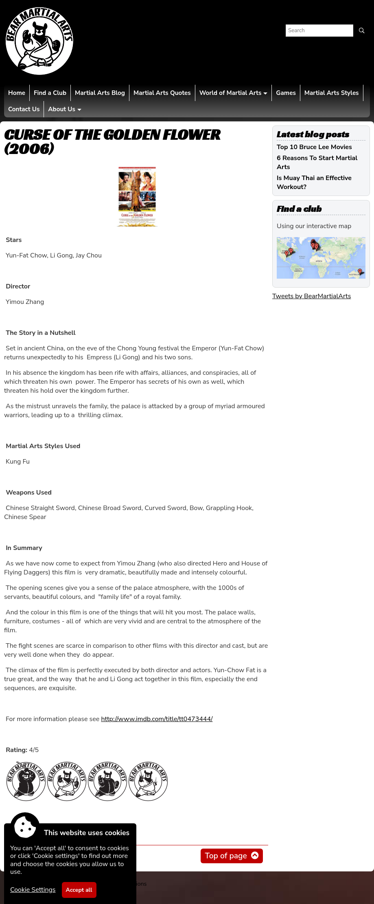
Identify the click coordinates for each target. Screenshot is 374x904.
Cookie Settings (33, 889)
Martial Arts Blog (100, 93)
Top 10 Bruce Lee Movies (314, 147)
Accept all (79, 890)
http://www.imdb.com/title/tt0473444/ (156, 719)
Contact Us (23, 109)
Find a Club (50, 93)
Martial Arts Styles (331, 93)
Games (285, 93)
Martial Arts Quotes (162, 93)
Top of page (226, 856)
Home (16, 93)
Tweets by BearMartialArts (311, 296)
